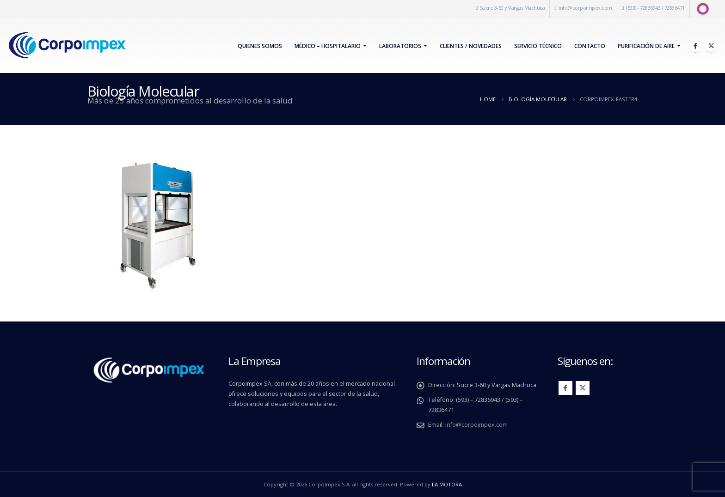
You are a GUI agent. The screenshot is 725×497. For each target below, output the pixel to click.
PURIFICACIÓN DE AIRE (646, 46)
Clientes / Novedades (471, 46)
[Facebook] (695, 45)
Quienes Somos (260, 46)
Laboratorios (400, 46)
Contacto (589, 46)
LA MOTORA (447, 484)
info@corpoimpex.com (585, 7)
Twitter (583, 388)
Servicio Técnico (538, 46)
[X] (711, 45)
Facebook (565, 388)
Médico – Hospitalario (328, 46)
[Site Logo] (67, 45)
